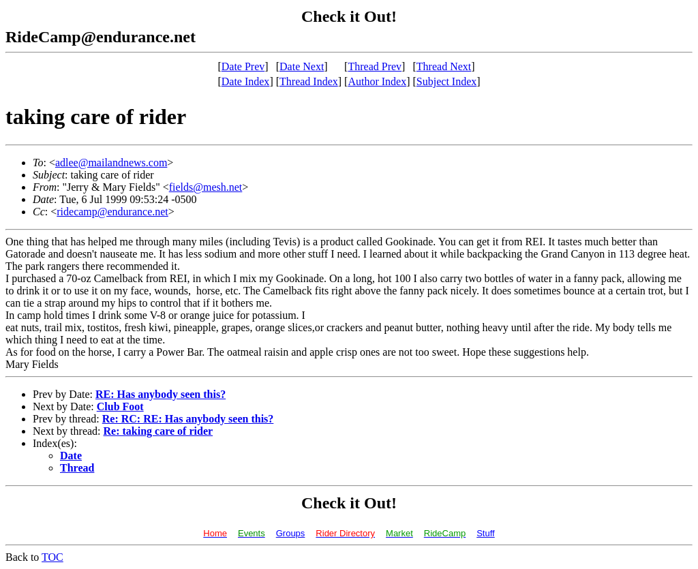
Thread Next (443, 66)
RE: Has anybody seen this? (160, 394)
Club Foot (120, 406)
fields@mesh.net (206, 187)
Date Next (301, 66)
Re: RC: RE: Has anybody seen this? (188, 419)
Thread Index (308, 81)
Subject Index (446, 81)
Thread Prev (374, 66)
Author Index (377, 81)
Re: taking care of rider (158, 431)
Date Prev (243, 66)
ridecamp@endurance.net (112, 211)
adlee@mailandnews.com (111, 162)
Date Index (246, 81)
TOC (52, 557)
